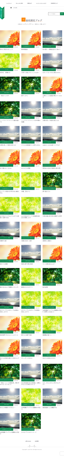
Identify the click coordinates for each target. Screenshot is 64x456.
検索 (62, 13)
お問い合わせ (28, 441)
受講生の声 (29, 3)
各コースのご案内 (19, 3)
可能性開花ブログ (54, 3)
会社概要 (37, 441)
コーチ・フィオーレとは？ (41, 3)
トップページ (9, 3)
